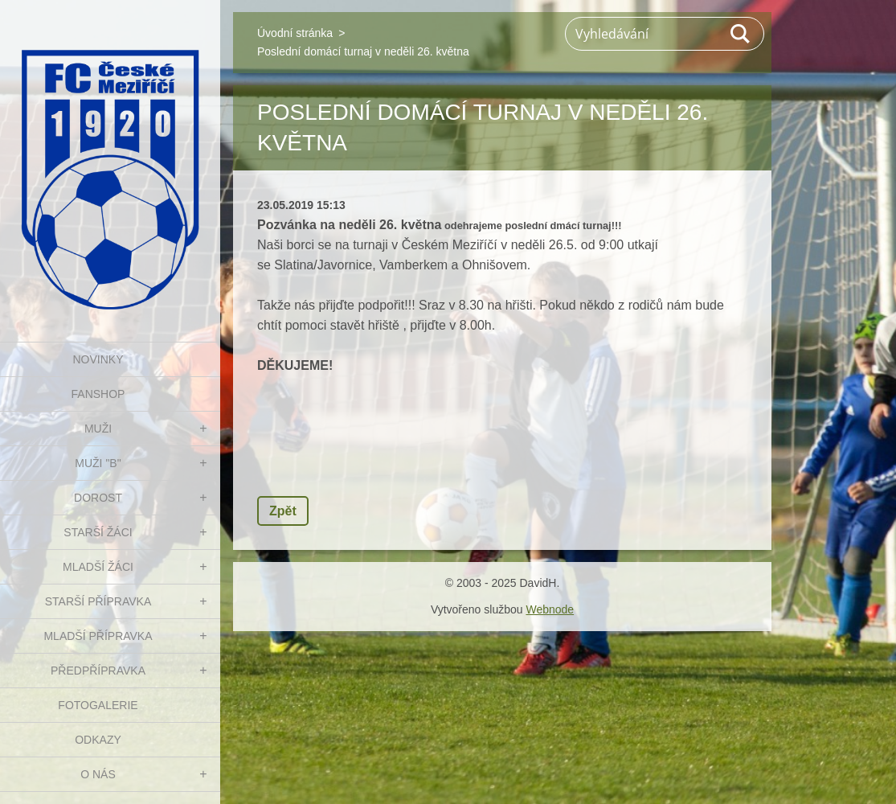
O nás (98, 774)
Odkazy (98, 739)
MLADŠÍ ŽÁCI (98, 566)
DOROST (98, 497)
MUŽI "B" (98, 463)
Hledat (740, 34)
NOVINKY (97, 359)
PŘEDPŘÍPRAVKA (98, 670)
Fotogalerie (97, 705)
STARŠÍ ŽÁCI (97, 532)
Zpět (283, 511)
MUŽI (98, 428)
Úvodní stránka (295, 33)
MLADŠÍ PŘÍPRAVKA (97, 636)
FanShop (98, 394)
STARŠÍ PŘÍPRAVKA (98, 601)
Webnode (550, 609)
